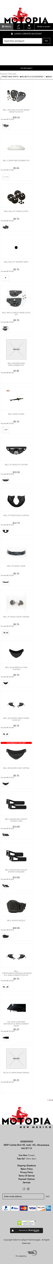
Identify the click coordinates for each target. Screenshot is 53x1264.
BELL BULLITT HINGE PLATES (16, 211)
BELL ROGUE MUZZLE (16, 921)
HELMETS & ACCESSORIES (32, 77)
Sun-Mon (26, 1155)
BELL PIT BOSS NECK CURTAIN (16, 515)
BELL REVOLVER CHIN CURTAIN (16, 768)
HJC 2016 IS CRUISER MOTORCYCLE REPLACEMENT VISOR (16, 1024)
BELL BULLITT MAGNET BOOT (16, 262)
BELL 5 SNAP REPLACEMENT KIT (16, 161)
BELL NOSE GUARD (16, 414)
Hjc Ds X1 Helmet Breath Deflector (16, 1073)
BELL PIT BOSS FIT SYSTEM (16, 465)
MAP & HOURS (44, 26)
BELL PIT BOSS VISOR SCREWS (16, 617)
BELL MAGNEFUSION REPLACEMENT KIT (16, 364)
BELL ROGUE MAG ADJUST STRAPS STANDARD (16, 871)
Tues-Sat (26, 1158)
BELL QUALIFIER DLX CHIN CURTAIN (16, 668)
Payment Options (26, 1179)
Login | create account (26, 33)
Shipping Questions (26, 1165)
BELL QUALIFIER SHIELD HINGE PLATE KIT (16, 719)
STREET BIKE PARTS (10, 77)
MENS (49, 77)
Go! (46, 41)
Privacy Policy (26, 1172)
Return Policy (27, 1169)
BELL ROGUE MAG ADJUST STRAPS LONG (16, 820)
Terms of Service (26, 1175)
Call (18, 27)
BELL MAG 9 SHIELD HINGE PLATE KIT (16, 314)
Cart (29, 27)
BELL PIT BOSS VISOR (16, 566)
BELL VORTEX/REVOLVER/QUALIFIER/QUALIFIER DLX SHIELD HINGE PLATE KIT (17, 973)
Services (26, 1182)
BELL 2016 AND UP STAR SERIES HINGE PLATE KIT (16, 111)
